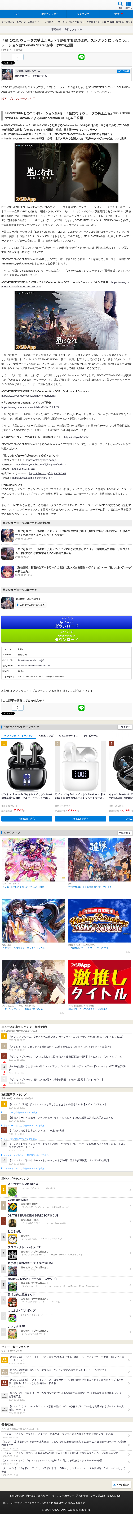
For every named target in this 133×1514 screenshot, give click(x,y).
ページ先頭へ (123, 1484)
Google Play (66, 636)
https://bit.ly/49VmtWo (76, 437)
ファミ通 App (13, 5)
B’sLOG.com (114, 1495)
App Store (66, 622)
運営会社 (43, 1495)
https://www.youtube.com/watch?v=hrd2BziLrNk (28, 395)
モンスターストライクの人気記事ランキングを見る (25, 1155)
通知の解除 (82, 1495)
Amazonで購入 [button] (27, 818)
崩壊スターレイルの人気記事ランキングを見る (24, 1126)
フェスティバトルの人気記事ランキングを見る (24, 1168)
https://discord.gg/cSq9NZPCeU (47, 473)
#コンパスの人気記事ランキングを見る (20, 1113)
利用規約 (31, 1495)
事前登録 (56, 29)
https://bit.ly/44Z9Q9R (24, 468)
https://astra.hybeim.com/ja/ (31, 660)
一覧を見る (124, 727)
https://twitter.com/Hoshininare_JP (32, 477)
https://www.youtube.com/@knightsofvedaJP (40, 464)
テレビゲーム (91, 735)
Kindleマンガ (46, 735)
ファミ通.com (97, 1495)
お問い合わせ (17, 1495)
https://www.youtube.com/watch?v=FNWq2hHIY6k (30, 407)
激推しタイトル (73, 29)
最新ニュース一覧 (56, 22)
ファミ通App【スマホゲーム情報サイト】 (22, 22)
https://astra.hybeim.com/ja (40, 459)
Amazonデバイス (68, 735)
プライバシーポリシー (62, 1495)
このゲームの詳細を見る (32, 604)
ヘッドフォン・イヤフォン (18, 735)
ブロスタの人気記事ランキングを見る (20, 1139)
